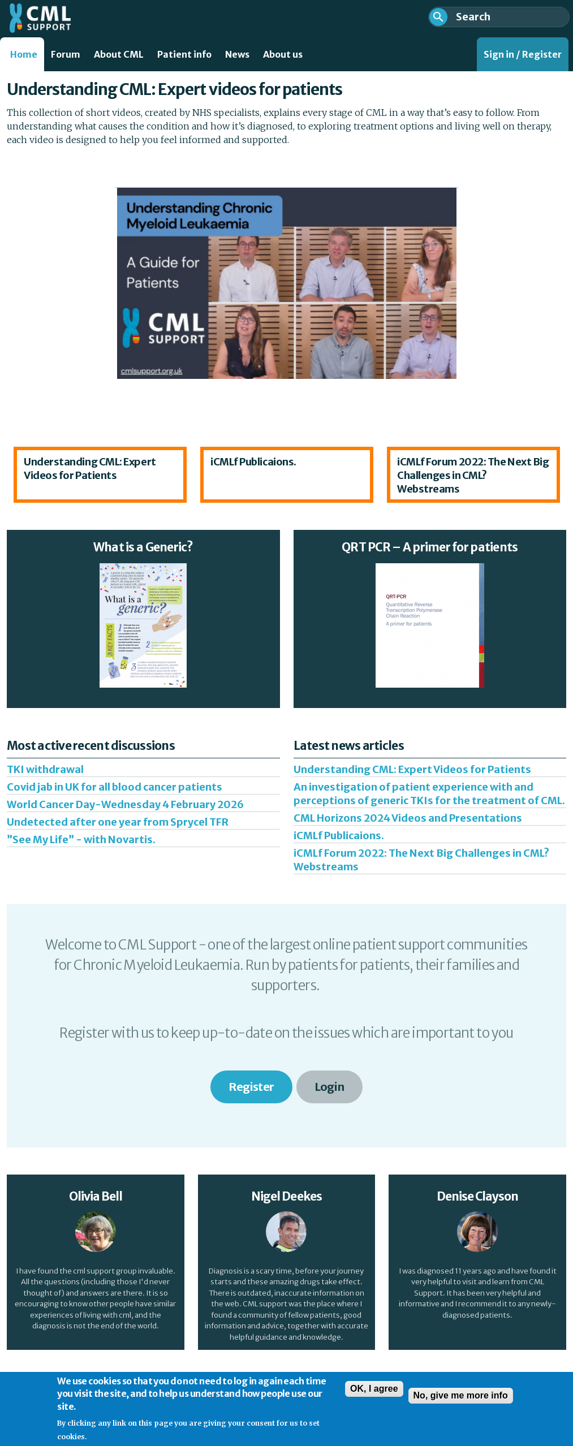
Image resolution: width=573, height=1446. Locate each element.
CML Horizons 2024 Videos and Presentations (408, 818)
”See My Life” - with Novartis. (81, 839)
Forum (65, 54)
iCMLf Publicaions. (253, 461)
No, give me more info (460, 1400)
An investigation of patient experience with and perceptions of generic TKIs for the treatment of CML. (429, 793)
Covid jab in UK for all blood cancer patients (114, 786)
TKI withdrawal (45, 769)
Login (329, 1087)
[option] (100, 475)
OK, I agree (374, 1393)
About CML (119, 54)
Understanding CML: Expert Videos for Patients (90, 468)
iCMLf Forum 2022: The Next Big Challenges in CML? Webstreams (473, 475)
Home (23, 54)
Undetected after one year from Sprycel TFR (118, 821)
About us (283, 54)
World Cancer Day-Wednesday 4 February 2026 (125, 804)
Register (251, 1087)
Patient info (184, 54)
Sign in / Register (523, 54)
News (237, 54)
